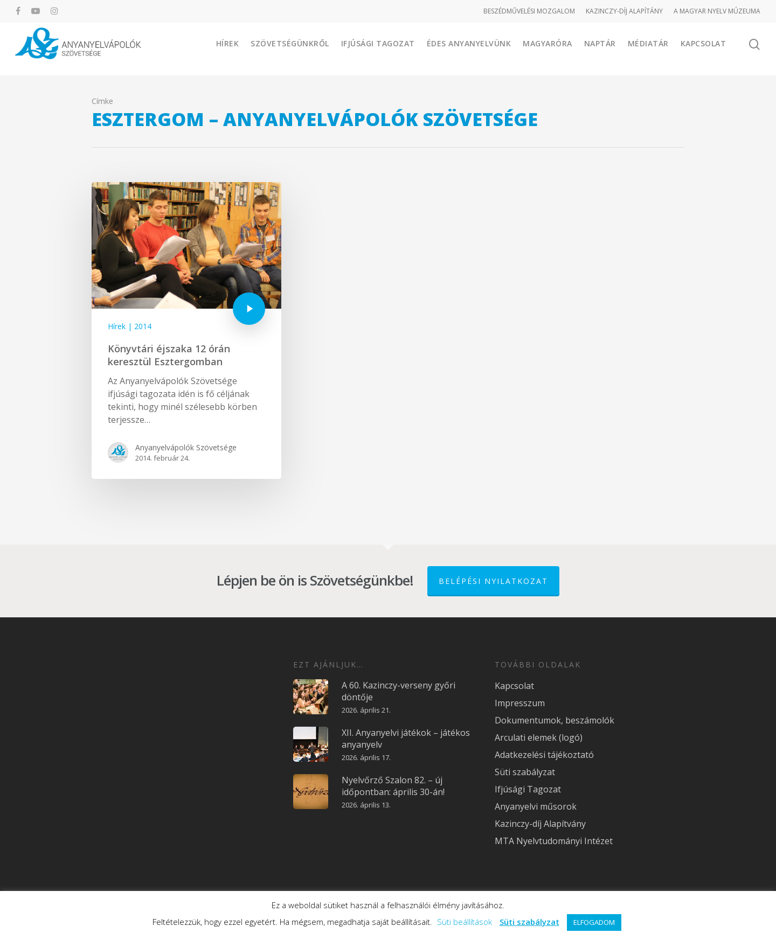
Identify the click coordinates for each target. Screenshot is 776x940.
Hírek (227, 48)
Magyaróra (547, 48)
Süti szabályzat (525, 771)
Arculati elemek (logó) (539, 736)
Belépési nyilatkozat (493, 580)
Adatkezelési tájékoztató (544, 754)
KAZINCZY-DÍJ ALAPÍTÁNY (624, 11)
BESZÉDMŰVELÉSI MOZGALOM (529, 11)
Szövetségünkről (290, 48)
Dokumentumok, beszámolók (554, 719)
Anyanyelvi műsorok (536, 805)
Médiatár (648, 48)
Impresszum (520, 702)
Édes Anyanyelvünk (469, 48)
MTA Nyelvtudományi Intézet (554, 840)
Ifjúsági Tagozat (378, 48)
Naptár (600, 48)
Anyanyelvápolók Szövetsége (186, 447)
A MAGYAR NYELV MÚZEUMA (717, 11)
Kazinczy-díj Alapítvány (540, 822)
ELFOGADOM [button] (594, 922)
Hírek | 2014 (129, 326)
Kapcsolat (703, 48)
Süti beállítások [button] (464, 921)
